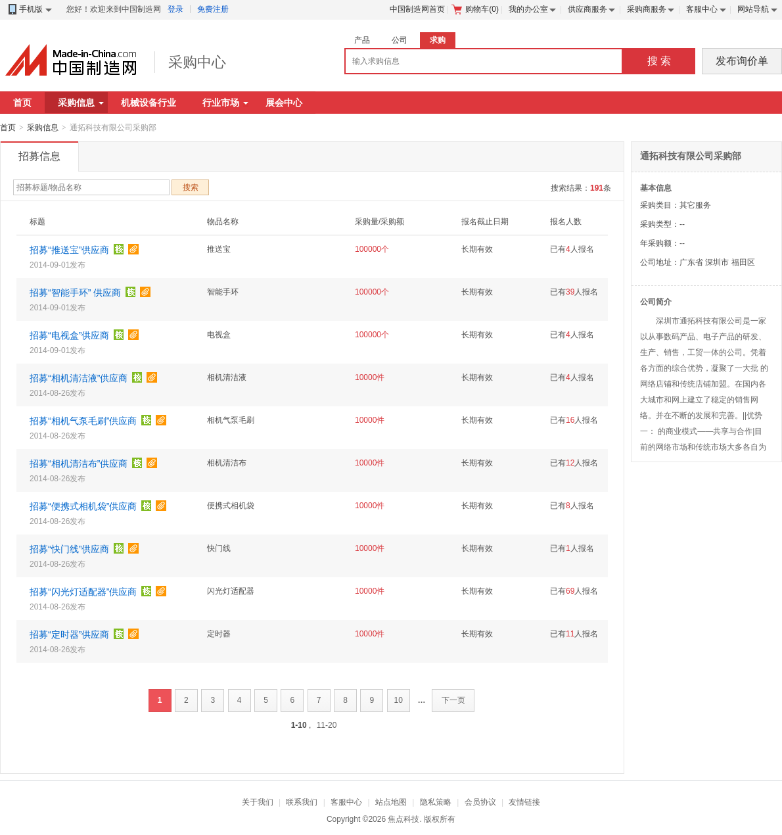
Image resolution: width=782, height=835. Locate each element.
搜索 (190, 187)
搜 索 (659, 60)
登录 (175, 9)
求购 (438, 40)
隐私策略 (435, 802)
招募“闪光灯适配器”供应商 (83, 591)
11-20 (327, 725)
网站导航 (753, 9)
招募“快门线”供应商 (69, 549)
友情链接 (524, 802)
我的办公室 (528, 9)
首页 (22, 102)
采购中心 (197, 62)
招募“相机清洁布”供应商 (78, 463)
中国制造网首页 (417, 9)
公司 (399, 40)
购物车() (475, 9)
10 (398, 700)
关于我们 (257, 802)
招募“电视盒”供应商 (69, 335)
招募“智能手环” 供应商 (75, 292)
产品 (362, 40)
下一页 (453, 700)
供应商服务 (587, 9)
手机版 (29, 9)
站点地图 (391, 802)
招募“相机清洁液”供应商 (78, 378)
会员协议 (480, 802)
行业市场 (225, 102)
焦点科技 (403, 819)
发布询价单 (742, 60)
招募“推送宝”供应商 (69, 250)
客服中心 (702, 9)
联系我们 (301, 802)
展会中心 (283, 102)
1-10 (299, 725)
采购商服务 (646, 9)
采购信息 (81, 102)
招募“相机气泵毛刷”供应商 (83, 421)
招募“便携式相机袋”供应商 (83, 506)
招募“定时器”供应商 (69, 634)
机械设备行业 (148, 102)
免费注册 (213, 9)
